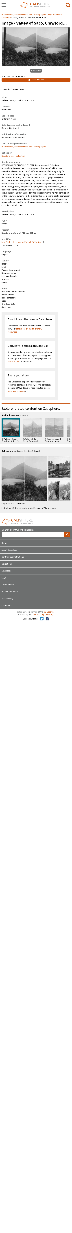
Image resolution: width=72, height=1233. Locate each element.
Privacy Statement (10, 591)
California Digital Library (43, 614)
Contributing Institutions (13, 557)
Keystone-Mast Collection (13, 156)
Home (4, 543)
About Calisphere (9, 550)
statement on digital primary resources (25, 330)
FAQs (4, 577)
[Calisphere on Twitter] (42, 619)
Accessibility (7, 598)
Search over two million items (18, 530)
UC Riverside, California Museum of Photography (24, 14)
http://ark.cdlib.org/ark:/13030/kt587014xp (21, 242)
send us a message (16, 391)
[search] (68, 5)
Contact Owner (36, 80)
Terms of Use (8, 584)
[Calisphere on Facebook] (47, 619)
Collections (7, 563)
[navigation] (4, 5)
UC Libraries (49, 611)
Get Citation (36, 70)
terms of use (13, 361)
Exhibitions (6, 570)
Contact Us (7, 605)
